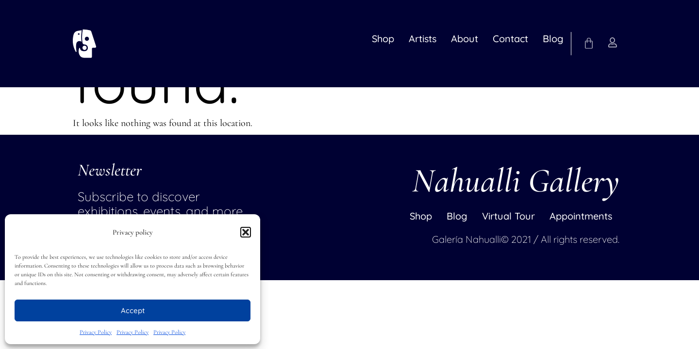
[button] (245, 232)
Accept (133, 310)
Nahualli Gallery (515, 180)
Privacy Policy (96, 332)
